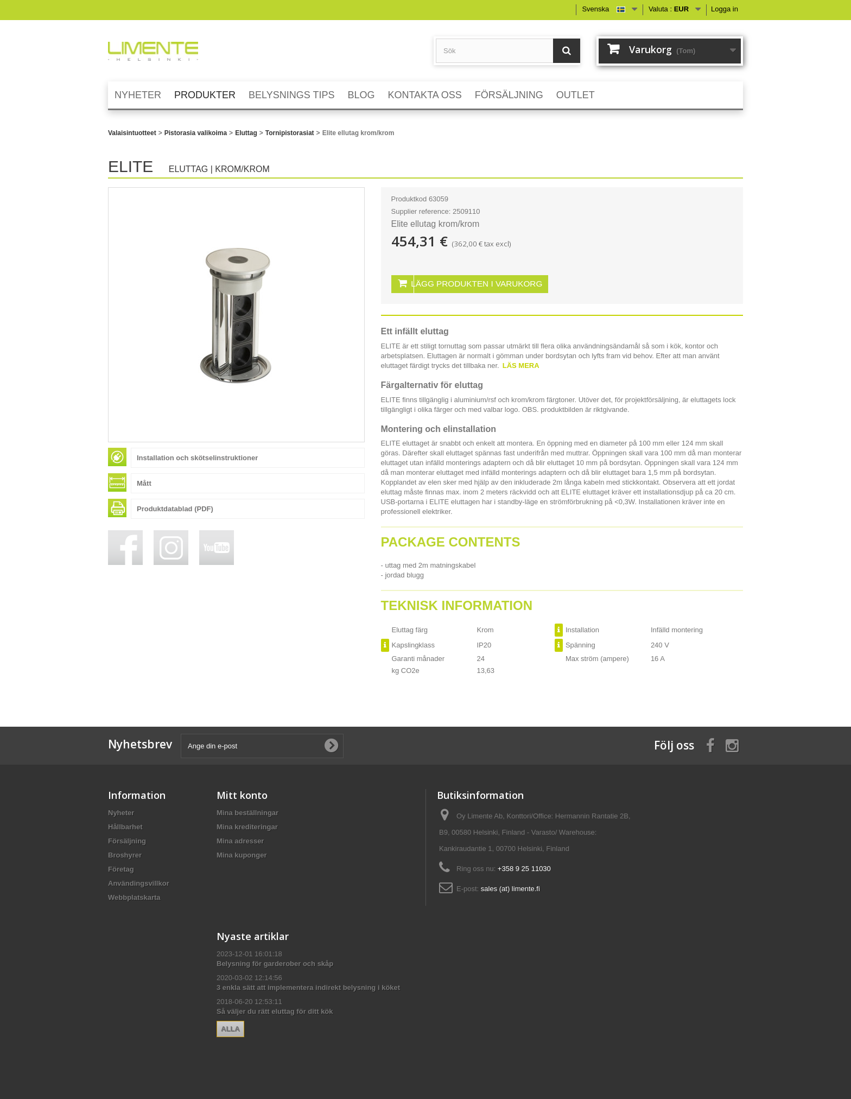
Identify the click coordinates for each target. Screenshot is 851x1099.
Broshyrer (125, 853)
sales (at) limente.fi (510, 887)
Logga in (724, 9)
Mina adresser (240, 839)
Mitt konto (242, 793)
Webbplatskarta (134, 896)
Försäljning (127, 839)
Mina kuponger (241, 853)
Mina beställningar (247, 811)
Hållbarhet (125, 825)
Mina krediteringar (247, 825)
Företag (121, 867)
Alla (230, 1027)
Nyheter (121, 811)
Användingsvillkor (138, 882)
